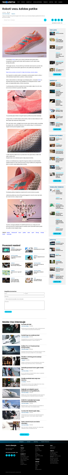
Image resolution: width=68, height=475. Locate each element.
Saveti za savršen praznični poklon (59, 229)
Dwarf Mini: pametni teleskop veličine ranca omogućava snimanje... (59, 93)
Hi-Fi (36, 451)
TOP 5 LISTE (53, 30)
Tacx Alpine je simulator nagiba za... (16, 257)
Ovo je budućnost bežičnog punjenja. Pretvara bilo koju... (59, 152)
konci (20, 232)
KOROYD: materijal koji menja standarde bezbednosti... (30, 401)
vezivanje (9, 234)
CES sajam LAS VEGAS (54, 452)
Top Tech (22, 451)
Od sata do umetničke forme (59, 250)
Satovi (36, 466)
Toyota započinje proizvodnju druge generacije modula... (15, 280)
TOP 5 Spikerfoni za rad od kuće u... (60, 70)
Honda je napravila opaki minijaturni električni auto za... (59, 277)
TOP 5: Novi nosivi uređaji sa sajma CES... (59, 117)
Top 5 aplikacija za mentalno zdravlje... (38, 280)
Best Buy (21, 449)
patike (24, 232)
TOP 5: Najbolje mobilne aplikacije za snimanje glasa (59, 40)
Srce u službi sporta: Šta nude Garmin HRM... (59, 85)
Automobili (23, 381)
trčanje (42, 232)
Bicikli (36, 468)
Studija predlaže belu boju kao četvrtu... (30, 379)
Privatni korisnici (53, 446)
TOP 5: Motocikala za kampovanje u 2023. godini (59, 48)
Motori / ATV (37, 464)
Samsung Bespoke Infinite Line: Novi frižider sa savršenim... (59, 176)
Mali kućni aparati (38, 450)
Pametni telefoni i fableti (24, 456)
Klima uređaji (37, 449)
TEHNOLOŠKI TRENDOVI (57, 187)
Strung (37, 232)
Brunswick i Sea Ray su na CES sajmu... (60, 244)
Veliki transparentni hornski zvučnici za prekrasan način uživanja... (60, 160)
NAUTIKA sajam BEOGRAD (54, 460)
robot (28, 232)
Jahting (57, 254)
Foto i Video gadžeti (23, 458)
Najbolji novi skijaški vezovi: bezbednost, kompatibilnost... (30, 390)
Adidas (13, 59)
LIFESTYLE (53, 239)
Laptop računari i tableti (24, 459)
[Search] (45, 20)
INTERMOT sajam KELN (54, 459)
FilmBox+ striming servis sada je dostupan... (31, 357)
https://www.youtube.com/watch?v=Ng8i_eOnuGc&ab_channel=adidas (22, 72)
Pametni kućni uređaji (39, 455)
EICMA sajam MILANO (53, 454)
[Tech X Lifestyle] (8, 2)
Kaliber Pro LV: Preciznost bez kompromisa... (30, 346)
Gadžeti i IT (58, 52)
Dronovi (21, 461)
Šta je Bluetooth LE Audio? (39, 249)
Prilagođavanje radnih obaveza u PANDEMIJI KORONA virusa (60, 222)
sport (33, 232)
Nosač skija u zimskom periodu (39, 272)
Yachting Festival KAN (53, 461)
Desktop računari (23, 460)
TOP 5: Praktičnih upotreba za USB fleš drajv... (59, 125)
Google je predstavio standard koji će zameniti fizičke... (59, 192)
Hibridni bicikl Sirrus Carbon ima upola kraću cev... (60, 270)
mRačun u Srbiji (59, 198)
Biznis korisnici (52, 448)
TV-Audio (36, 446)
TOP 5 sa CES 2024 (59, 33)
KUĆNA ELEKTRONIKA (56, 135)
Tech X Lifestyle (11, 445)
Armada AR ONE (26, 324)
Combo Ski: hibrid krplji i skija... (30, 411)
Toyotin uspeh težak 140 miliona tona (59, 262)
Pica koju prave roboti (59, 139)
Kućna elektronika (60, 61)
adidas (8, 232)
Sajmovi (57, 32)
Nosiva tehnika (23, 455)
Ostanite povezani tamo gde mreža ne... (32, 368)
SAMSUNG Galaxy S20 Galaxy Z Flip (59, 111)
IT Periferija (22, 463)
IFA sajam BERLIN (53, 453)
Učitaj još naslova (24, 434)
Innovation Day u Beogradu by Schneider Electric (59, 214)
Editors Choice (23, 450)
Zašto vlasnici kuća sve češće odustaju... (30, 422)
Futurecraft (14, 232)
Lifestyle (13, 278)
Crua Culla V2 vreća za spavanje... (39, 265)
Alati (36, 457)
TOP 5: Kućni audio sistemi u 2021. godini (59, 63)
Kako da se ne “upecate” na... (16, 272)
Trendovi (13, 14)
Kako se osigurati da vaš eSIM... (39, 257)
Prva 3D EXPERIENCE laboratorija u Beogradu (16, 265)
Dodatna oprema (23, 464)
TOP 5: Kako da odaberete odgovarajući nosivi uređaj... (60, 56)
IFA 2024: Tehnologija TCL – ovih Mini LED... (59, 168)
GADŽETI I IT (53, 80)
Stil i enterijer (37, 454)
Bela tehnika (37, 448)
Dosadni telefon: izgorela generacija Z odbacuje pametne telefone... (60, 206)
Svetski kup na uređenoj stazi (30, 335)
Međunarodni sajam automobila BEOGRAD (55, 456)
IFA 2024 (57, 165)
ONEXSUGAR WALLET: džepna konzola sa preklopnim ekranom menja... (59, 103)
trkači (3, 234)
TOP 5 (35, 278)
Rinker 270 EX (58, 255)
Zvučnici (57, 157)
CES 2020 (57, 137)
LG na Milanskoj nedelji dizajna (59, 145)
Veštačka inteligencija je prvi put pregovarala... (16, 250)
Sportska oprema (6, 14)
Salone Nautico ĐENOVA (54, 463)
